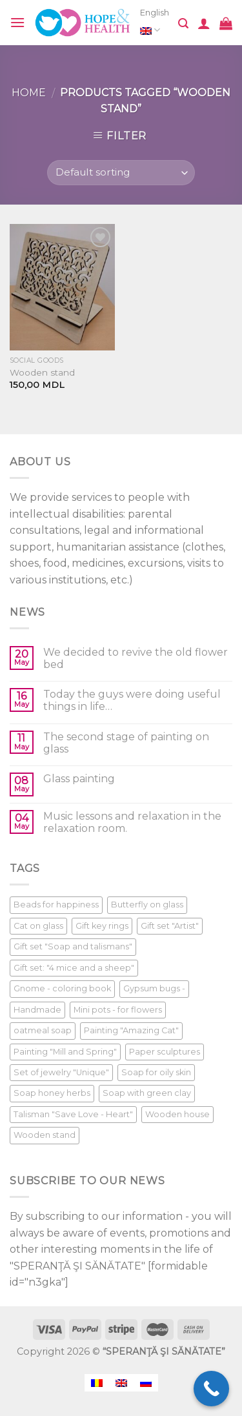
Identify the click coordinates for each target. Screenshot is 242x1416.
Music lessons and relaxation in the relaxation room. (132, 822)
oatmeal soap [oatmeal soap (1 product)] (43, 1030)
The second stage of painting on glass (126, 743)
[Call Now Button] (211, 1388)
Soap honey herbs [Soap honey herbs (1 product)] (52, 1093)
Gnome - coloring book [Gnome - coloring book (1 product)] (62, 988)
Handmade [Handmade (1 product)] (37, 1010)
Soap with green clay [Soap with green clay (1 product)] (147, 1093)
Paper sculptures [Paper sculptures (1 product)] (164, 1052)
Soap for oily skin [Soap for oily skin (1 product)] (156, 1072)
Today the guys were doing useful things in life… (132, 700)
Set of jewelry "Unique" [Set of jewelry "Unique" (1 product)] (61, 1072)
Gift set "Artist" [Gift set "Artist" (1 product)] (170, 926)
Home (29, 92)
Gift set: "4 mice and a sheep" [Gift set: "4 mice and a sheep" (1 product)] (74, 968)
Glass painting (79, 779)
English (154, 24)
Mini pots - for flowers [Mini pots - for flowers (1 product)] (118, 1010)
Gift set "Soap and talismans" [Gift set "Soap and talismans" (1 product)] (73, 946)
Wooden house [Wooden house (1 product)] (177, 1114)
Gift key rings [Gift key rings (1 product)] (102, 926)
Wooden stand (42, 372)
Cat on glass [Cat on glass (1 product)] (38, 926)
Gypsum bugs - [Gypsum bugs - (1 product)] (154, 988)
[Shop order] (120, 172)
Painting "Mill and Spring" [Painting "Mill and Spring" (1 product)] (65, 1052)
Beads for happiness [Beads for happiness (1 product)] (56, 904)
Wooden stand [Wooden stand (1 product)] (45, 1135)
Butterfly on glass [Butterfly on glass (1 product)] (147, 904)
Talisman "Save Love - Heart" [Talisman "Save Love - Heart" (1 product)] (73, 1114)
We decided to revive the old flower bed (135, 658)
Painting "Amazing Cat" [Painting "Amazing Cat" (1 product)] (131, 1030)
